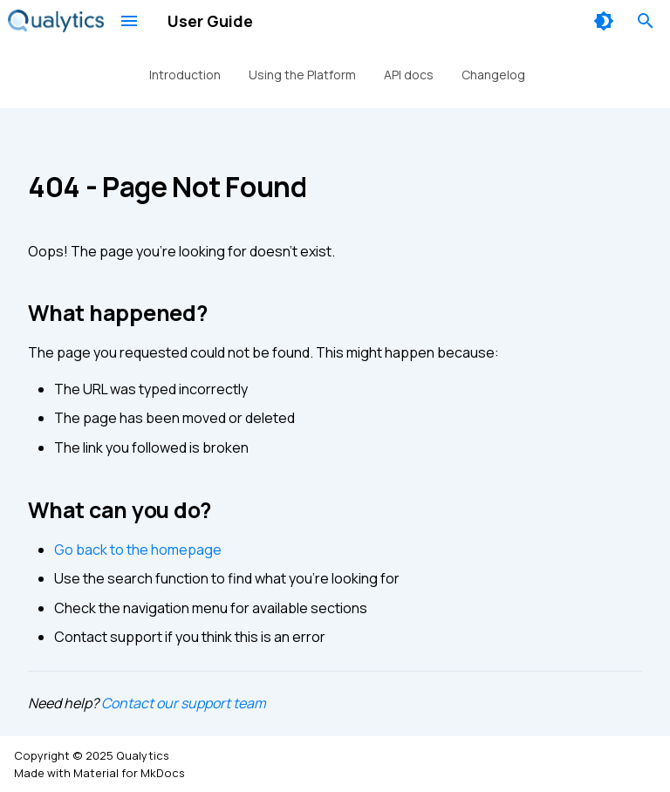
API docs (409, 74)
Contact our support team (183, 703)
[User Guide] (56, 21)
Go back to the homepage (138, 549)
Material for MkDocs (129, 773)
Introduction (185, 74)
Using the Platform (302, 74)
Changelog (493, 74)
